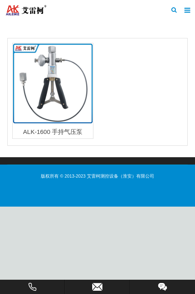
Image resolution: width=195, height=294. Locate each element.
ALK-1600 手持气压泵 (53, 131)
